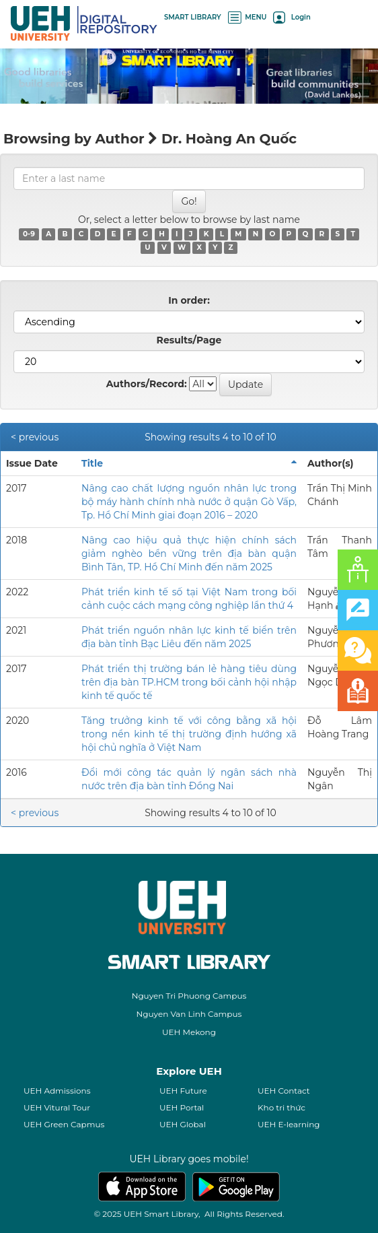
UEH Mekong (189, 1032)
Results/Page (189, 340)
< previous (35, 437)
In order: (189, 300)
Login (291, 17)
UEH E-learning (289, 1124)
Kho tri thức (281, 1107)
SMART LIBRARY (192, 17)
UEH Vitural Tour (57, 1107)
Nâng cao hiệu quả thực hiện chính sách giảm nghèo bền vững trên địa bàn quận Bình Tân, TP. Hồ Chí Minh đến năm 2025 (189, 553)
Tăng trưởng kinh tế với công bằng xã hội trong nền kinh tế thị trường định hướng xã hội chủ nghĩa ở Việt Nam (189, 734)
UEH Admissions (57, 1091)
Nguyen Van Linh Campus (189, 1014)
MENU (247, 17)
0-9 (29, 234)
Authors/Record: (146, 384)
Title (92, 463)
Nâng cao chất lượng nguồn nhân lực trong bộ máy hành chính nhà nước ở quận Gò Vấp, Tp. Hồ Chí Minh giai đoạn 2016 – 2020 (189, 501)
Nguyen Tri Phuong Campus (189, 996)
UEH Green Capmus (64, 1124)
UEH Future (183, 1091)
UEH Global (182, 1124)
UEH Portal (181, 1107)
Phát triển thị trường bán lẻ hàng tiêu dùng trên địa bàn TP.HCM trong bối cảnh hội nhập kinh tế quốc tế (189, 682)
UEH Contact (284, 1091)
